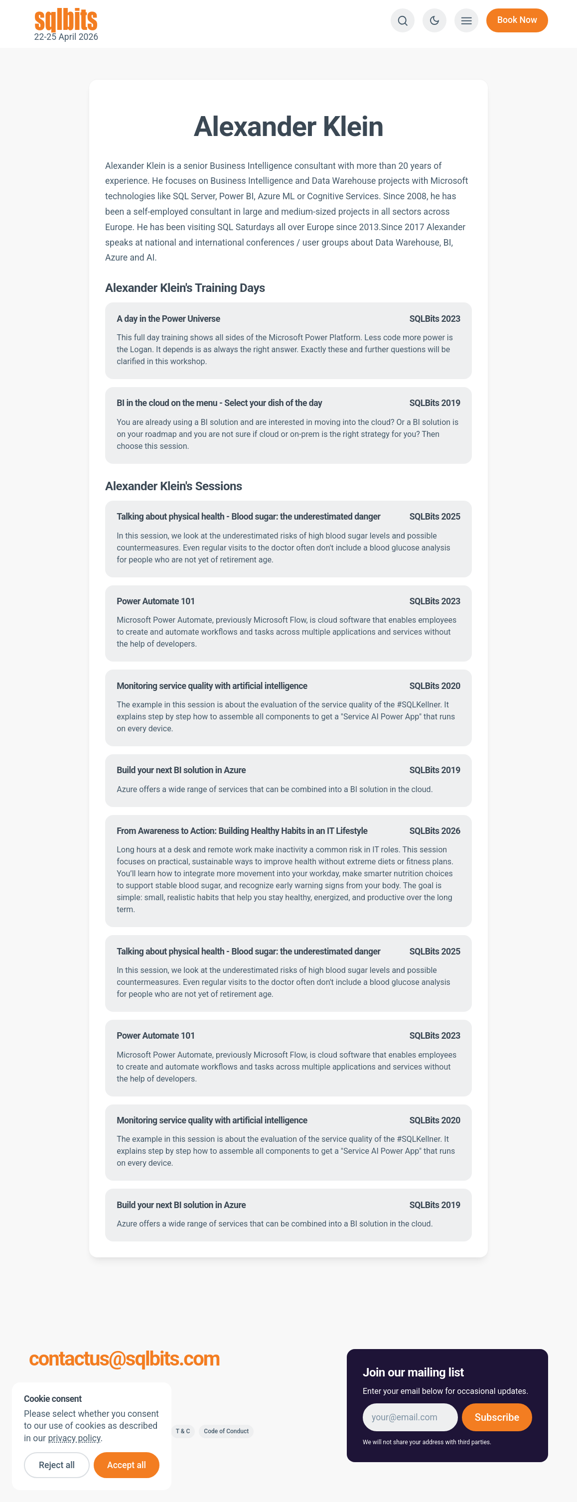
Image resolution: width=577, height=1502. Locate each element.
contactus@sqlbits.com (124, 1359)
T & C (183, 1431)
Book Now (517, 20)
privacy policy (74, 1438)
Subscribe (497, 1417)
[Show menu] (466, 20)
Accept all (126, 1465)
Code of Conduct (226, 1431)
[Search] (403, 20)
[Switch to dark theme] (434, 20)
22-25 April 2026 (66, 20)
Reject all (57, 1465)
